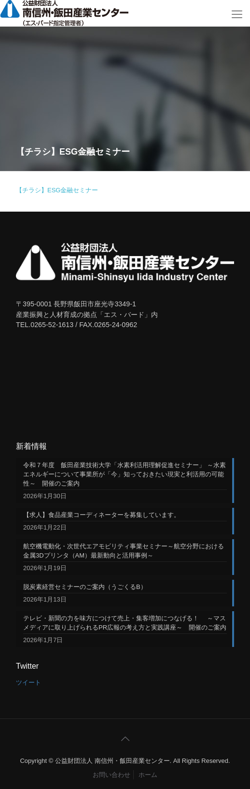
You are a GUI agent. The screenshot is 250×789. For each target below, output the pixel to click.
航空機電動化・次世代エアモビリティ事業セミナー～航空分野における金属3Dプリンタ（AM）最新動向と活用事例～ (123, 551)
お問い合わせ (111, 774)
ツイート (28, 682)
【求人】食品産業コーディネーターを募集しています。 (101, 514)
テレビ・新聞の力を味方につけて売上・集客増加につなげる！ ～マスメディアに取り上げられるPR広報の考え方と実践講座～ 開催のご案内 (124, 623)
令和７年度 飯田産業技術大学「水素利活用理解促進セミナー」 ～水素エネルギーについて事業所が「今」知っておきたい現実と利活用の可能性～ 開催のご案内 (124, 474)
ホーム (148, 774)
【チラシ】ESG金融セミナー (57, 190)
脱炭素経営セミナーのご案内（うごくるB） (85, 586)
